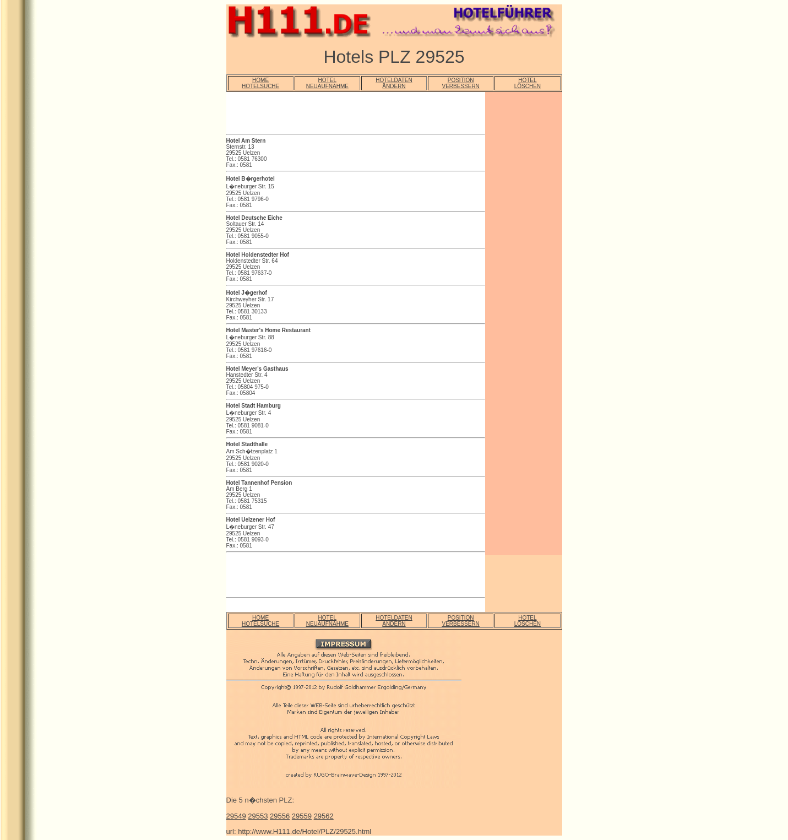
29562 (324, 816)
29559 (302, 816)
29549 (236, 816)
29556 (280, 816)
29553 (258, 816)
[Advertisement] (355, 114)
